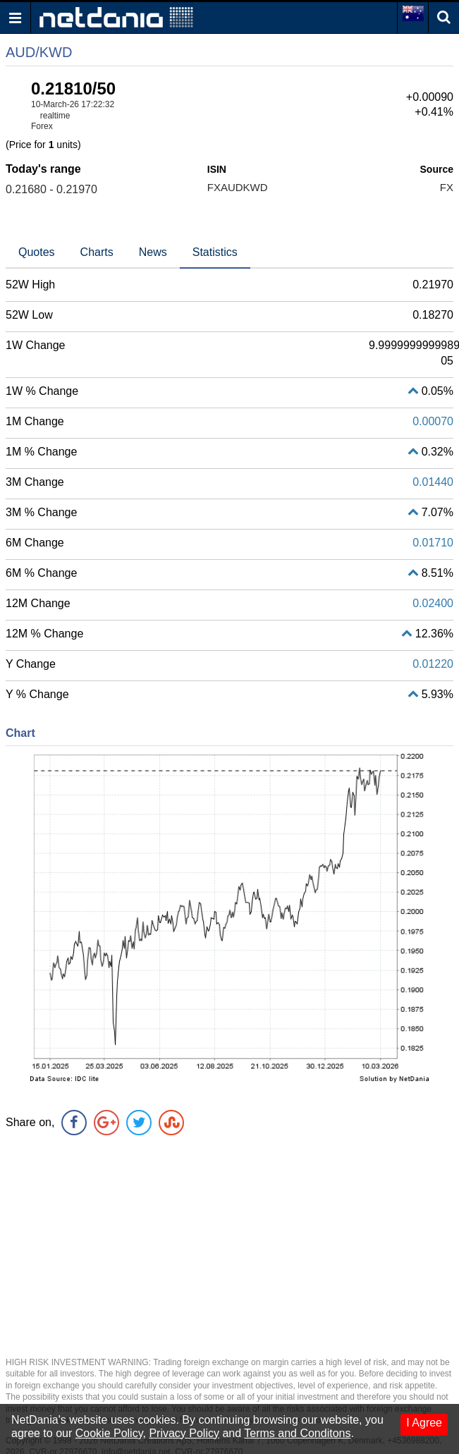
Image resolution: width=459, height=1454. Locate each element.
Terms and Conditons (297, 1433)
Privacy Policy (184, 1433)
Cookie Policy (109, 1433)
